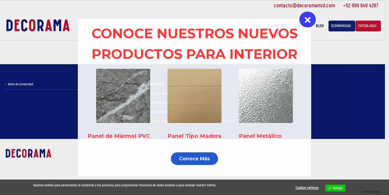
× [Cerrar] (308, 19)
